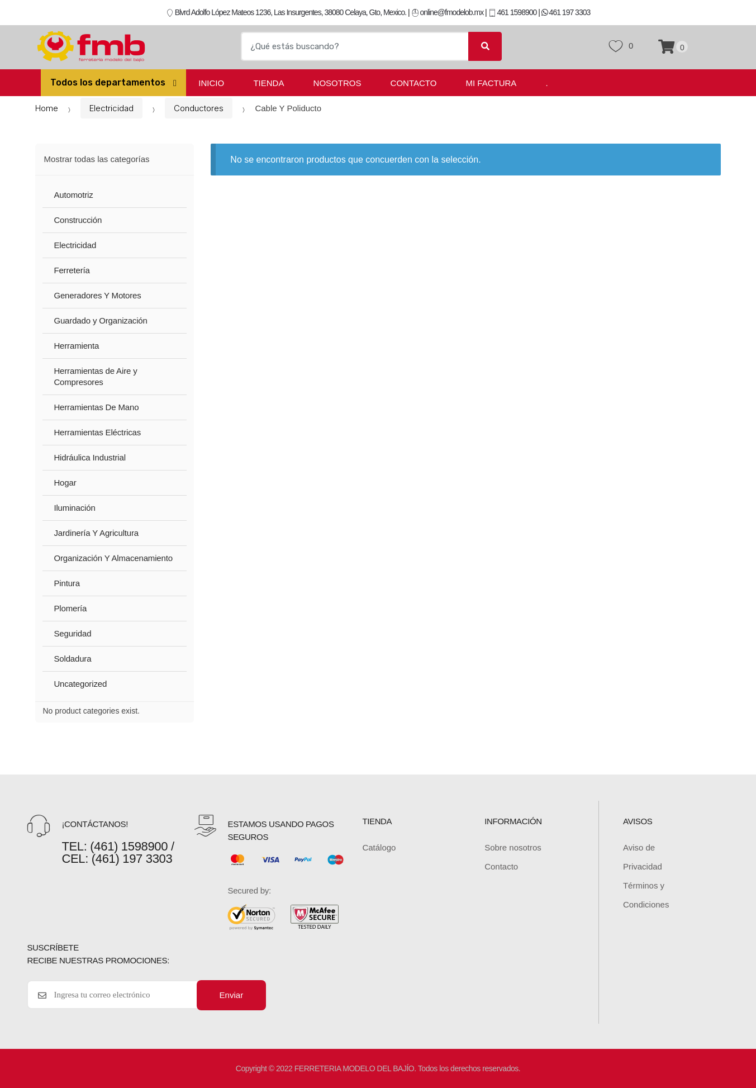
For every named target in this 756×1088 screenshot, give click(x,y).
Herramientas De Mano (96, 407)
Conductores (199, 108)
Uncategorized (80, 683)
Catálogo (379, 847)
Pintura (66, 583)
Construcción (78, 220)
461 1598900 (512, 12)
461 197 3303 (566, 12)
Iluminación (74, 507)
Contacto (414, 83)
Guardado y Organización (100, 320)
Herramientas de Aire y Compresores (95, 376)
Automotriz (73, 194)
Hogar (65, 482)
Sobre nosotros (512, 847)
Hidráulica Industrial (89, 457)
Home (46, 108)
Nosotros (337, 83)
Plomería (70, 608)
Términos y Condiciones (646, 895)
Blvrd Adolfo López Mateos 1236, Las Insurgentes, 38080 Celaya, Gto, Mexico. (286, 12)
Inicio (211, 83)
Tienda (268, 83)
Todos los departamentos (109, 82)
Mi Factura (491, 83)
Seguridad (72, 633)
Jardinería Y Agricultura (96, 533)
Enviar (232, 995)
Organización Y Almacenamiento (113, 558)
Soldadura (72, 658)
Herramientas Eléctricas (97, 432)
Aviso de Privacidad (642, 857)
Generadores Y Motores (97, 295)
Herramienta (76, 345)
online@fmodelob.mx (448, 12)
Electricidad (111, 108)
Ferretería (71, 270)
